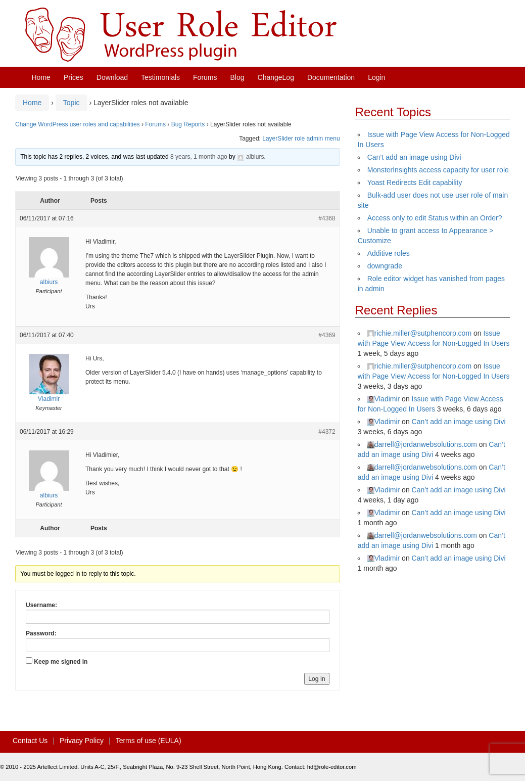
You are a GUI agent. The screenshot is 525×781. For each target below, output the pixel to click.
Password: (41, 633)
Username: (41, 605)
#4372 (326, 431)
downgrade (384, 266)
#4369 (326, 335)
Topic (71, 103)
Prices (73, 77)
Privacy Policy (82, 741)
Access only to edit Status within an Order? (434, 218)
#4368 (326, 218)
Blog (237, 77)
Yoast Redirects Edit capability (414, 182)
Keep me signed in (60, 661)
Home (41, 77)
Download (112, 77)
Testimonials (160, 77)
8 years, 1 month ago (198, 156)
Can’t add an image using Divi (414, 157)
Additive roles (388, 253)
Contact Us (30, 741)
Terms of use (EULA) (148, 741)
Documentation (331, 77)
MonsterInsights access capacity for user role (438, 170)
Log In (316, 678)
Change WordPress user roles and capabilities (77, 124)
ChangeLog (276, 77)
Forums (205, 77)
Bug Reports (188, 124)
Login (376, 77)
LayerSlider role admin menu (301, 138)
